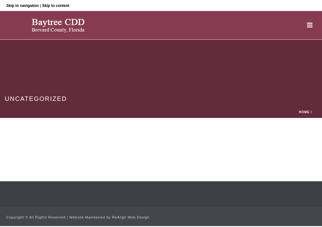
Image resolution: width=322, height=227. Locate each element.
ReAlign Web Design (130, 217)
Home (304, 112)
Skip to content (55, 5)
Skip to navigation (22, 5)
